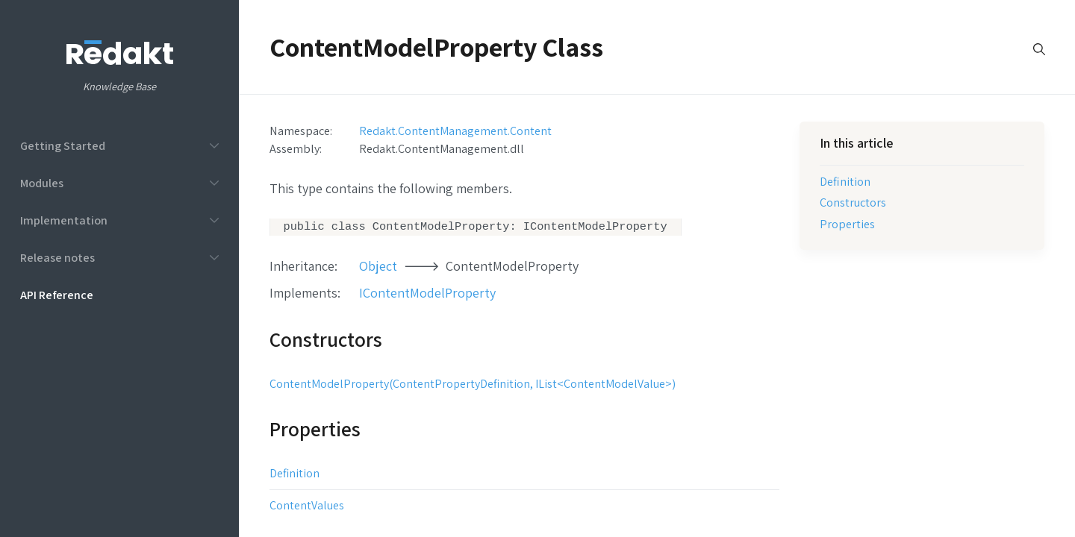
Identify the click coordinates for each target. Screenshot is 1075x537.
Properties (847, 224)
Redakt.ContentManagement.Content (455, 130)
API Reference (56, 294)
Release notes (57, 257)
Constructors (853, 202)
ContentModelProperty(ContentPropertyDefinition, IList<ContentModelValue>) (472, 385)
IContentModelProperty (427, 294)
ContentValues (306, 507)
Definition (294, 475)
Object (378, 267)
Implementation (64, 220)
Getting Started (62, 145)
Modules (41, 183)
